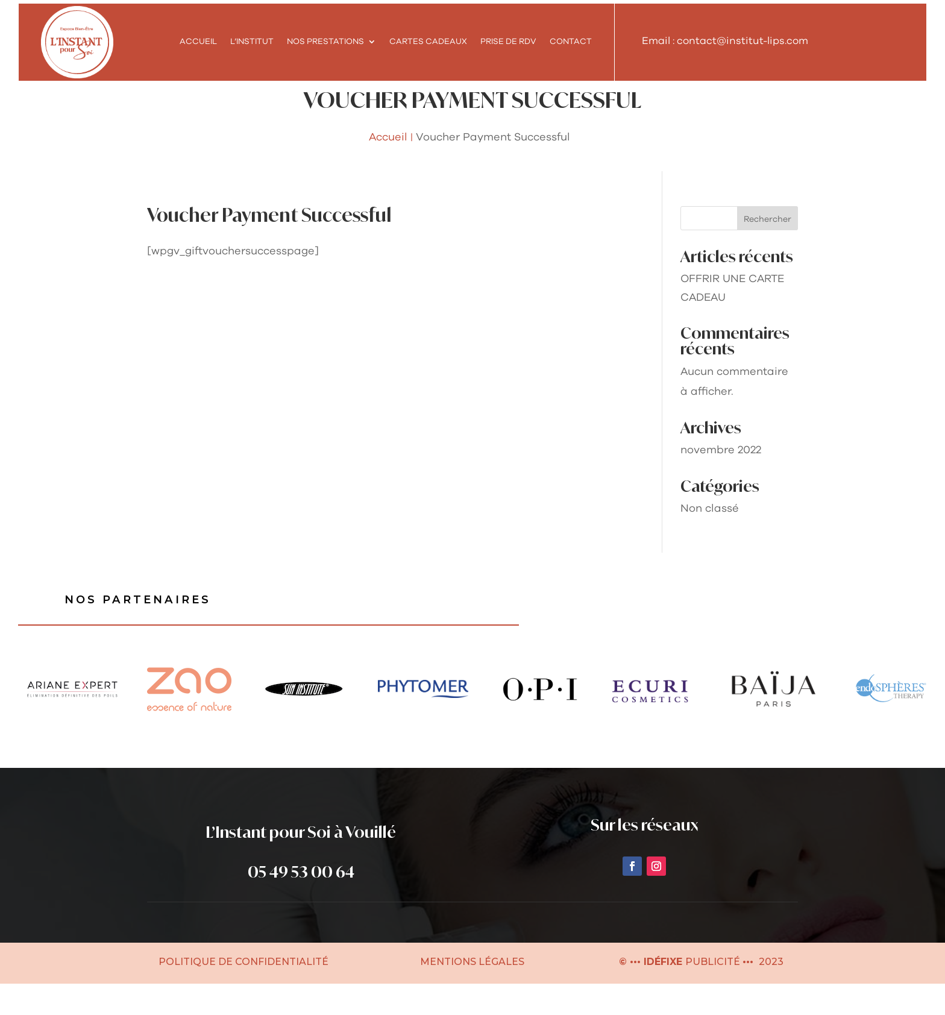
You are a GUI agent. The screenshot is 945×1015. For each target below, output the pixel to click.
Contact (571, 41)
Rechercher (767, 248)
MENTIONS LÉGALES (472, 993)
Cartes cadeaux (428, 41)
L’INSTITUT (252, 41)
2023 (769, 993)
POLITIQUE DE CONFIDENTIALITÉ (243, 993)
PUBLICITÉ (713, 993)
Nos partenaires (143, 630)
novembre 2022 (720, 479)
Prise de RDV (508, 41)
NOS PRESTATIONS (325, 41)
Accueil (198, 41)
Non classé (709, 537)
